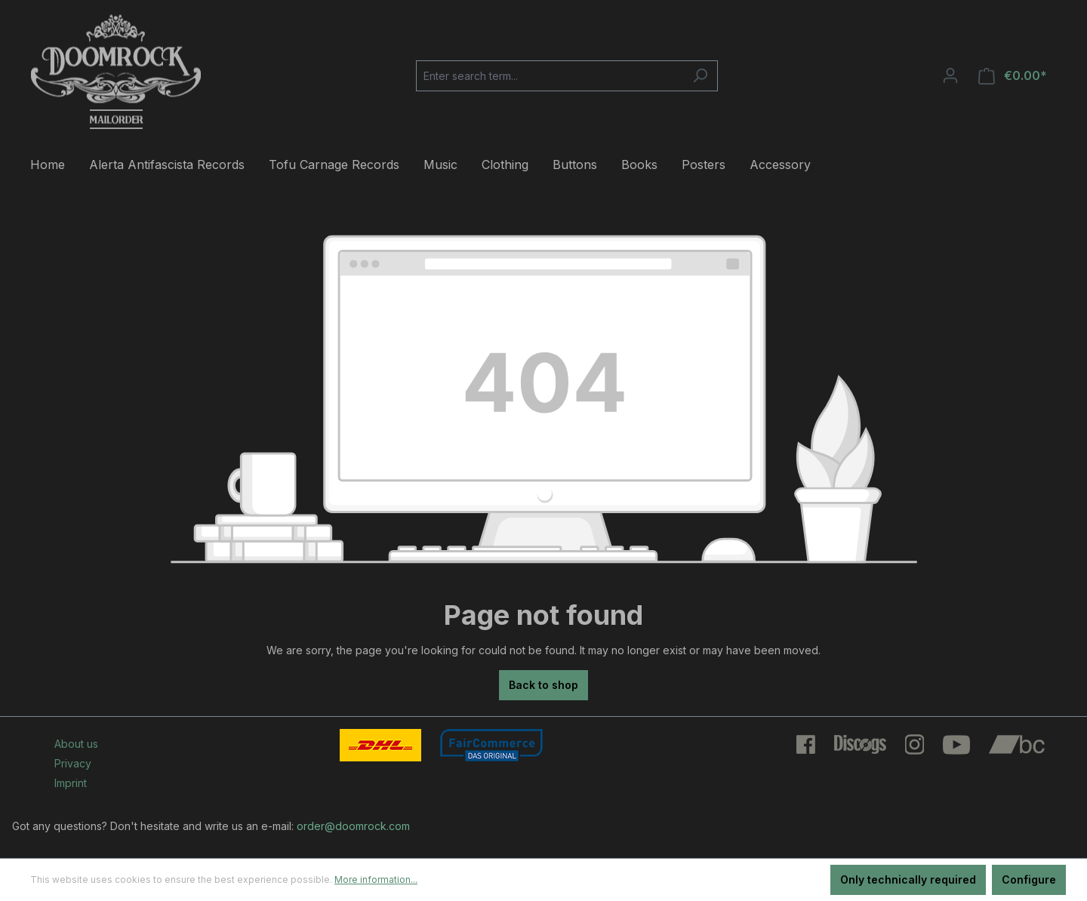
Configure (1029, 879)
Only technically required (908, 879)
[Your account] (950, 75)
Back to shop (543, 684)
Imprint (70, 782)
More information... (375, 879)
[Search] (700, 75)
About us (76, 743)
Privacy (72, 763)
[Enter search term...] (549, 75)
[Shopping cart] (1012, 75)
